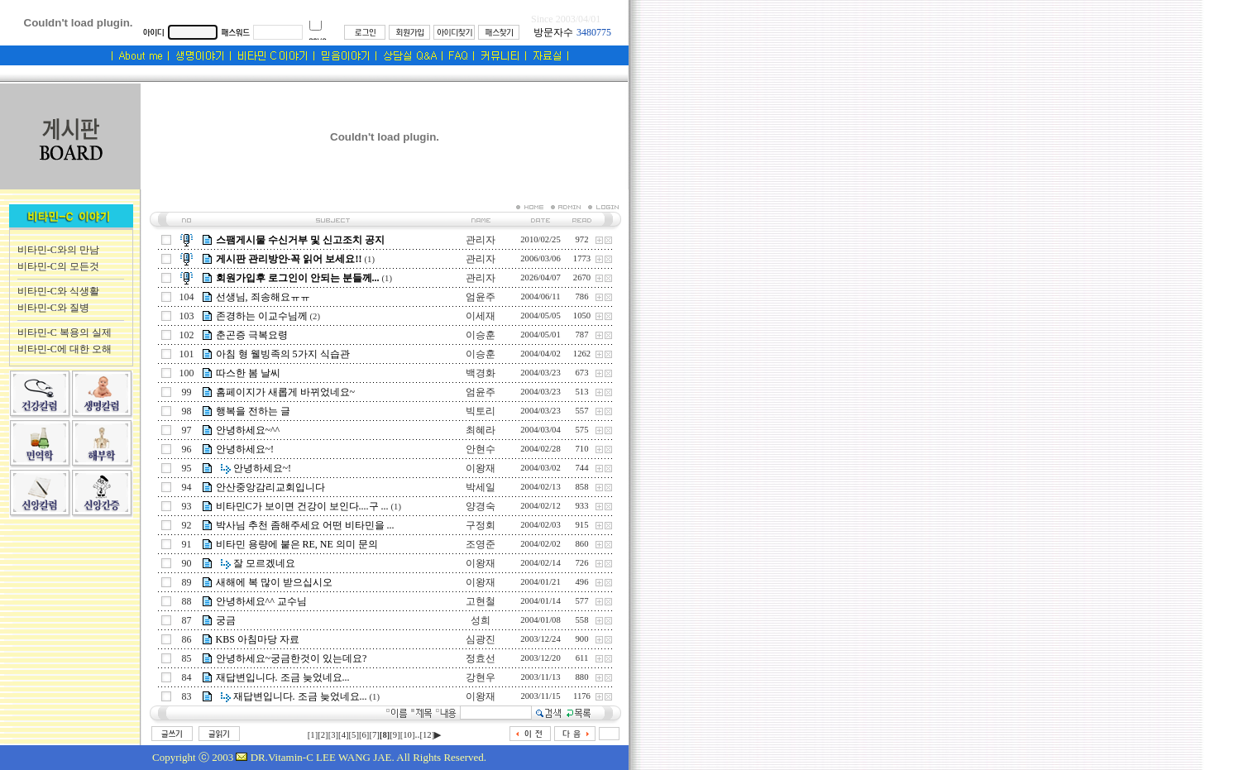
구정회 (480, 525)
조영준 (480, 544)
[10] (407, 734)
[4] (343, 734)
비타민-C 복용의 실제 (64, 332)
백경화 (480, 373)
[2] (323, 734)
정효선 (480, 658)
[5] (354, 734)
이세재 (480, 316)
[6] (364, 734)
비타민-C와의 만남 (58, 250)
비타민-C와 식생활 (58, 291)
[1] (313, 734)
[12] (426, 734)
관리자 (480, 240)
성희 (480, 620)
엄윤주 (480, 297)
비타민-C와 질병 (53, 307)
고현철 (480, 601)
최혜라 (480, 430)
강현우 (480, 677)
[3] (333, 734)
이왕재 (480, 468)
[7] (374, 734)
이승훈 (480, 335)
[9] (394, 734)
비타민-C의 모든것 (58, 266)
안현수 (480, 449)
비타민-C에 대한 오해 (64, 349)
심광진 (480, 639)
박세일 (480, 487)
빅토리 (480, 411)
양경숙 (480, 506)
